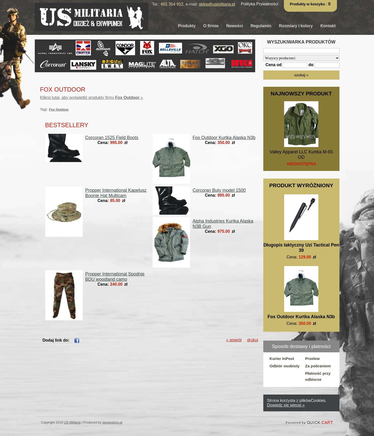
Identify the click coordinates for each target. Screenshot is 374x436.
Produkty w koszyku (308, 4)
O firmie (211, 26)
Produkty (187, 26)
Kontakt (328, 26)
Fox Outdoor (59, 109)
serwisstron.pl (112, 422)
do (311, 65)
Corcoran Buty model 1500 (219, 190)
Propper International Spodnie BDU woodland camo (115, 276)
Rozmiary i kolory (296, 26)
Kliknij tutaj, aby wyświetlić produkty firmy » (91, 97)
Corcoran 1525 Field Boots (111, 137)
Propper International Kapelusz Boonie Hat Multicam (116, 193)
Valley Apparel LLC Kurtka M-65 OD (301, 154)
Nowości (234, 26)
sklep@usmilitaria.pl (217, 4)
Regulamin (261, 26)
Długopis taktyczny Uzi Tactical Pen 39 (301, 247)
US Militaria (72, 422)
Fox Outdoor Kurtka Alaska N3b (301, 316)
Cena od (274, 65)
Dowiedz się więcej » (286, 405)
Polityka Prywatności (259, 4)
